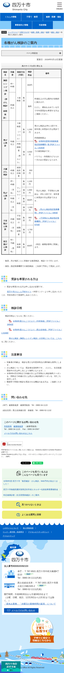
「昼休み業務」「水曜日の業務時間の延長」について (30, 604)
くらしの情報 (10, 17)
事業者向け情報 (21, 25)
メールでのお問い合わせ (23, 610)
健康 (47, 32)
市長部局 (8, 426)
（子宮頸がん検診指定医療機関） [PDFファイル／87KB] (46, 221)
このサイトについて (10, 528)
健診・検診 (55, 32)
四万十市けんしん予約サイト (19, 292)
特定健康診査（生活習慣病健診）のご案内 (21, 495)
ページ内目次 (32, 53)
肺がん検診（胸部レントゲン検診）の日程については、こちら (35, 338)
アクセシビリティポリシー (38, 532)
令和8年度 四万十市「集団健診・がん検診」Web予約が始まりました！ (30, 482)
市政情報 (42, 25)
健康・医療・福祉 (53, 17)
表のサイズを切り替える (32, 66)
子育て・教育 (32, 17)
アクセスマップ (9, 536)
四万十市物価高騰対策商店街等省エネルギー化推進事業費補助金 (30, 489)
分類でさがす (24, 32)
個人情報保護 (28, 528)
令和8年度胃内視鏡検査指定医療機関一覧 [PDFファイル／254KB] (47, 144)
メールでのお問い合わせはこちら (18, 433)
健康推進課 (18, 426)
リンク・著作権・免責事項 (13, 532)
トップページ (13, 32)
